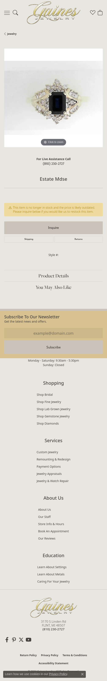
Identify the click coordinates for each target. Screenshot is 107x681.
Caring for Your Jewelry (53, 581)
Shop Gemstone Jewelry (53, 416)
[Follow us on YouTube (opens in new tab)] (28, 639)
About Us (44, 510)
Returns (79, 239)
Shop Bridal (45, 395)
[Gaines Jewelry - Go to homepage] (53, 607)
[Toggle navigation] (7, 12)
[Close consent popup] (82, 674)
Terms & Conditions (75, 655)
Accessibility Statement (53, 663)
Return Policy (28, 655)
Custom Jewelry (47, 452)
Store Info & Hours (51, 524)
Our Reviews (46, 538)
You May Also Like (53, 287)
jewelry (12, 34)
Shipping (28, 239)
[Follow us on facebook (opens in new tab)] (6, 639)
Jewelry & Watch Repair (53, 481)
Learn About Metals (50, 574)
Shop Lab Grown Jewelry (53, 409)
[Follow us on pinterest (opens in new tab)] (14, 639)
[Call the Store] (54, 629)
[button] (15, 12)
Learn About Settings (52, 567)
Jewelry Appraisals (49, 474)
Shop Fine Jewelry (49, 402)
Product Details (53, 276)
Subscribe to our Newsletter (32, 316)
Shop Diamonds (48, 423)
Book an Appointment (53, 531)
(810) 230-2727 (53, 164)
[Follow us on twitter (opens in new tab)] (21, 639)
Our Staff (44, 517)
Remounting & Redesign (54, 459)
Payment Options (49, 466)
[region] (53, 98)
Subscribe (53, 347)
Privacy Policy (49, 655)
